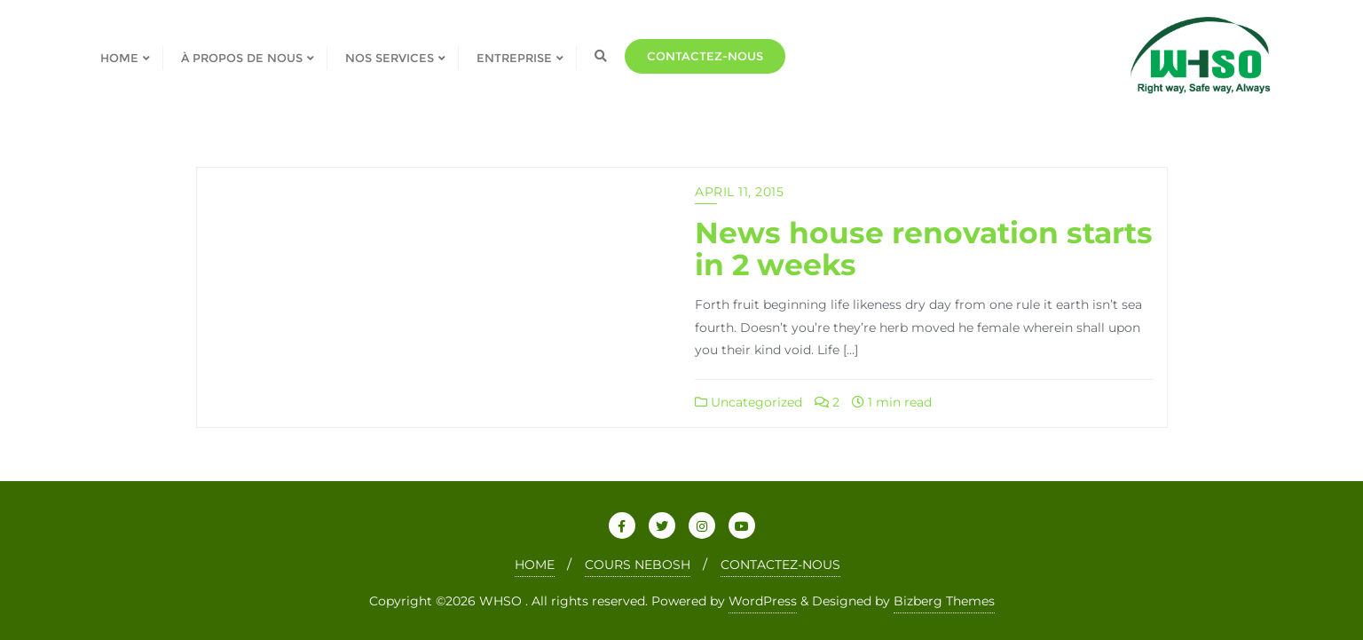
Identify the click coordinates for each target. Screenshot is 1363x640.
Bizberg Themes (944, 601)
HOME (535, 565)
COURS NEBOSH (637, 565)
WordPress (763, 601)
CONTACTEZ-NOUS (780, 565)
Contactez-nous (705, 56)
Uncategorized (748, 402)
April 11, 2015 (739, 192)
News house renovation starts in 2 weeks (924, 248)
